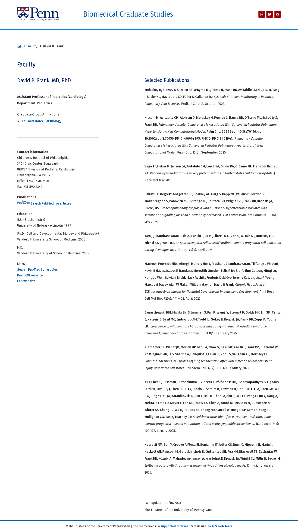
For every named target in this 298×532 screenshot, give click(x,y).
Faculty (32, 46)
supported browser (174, 526)
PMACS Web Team (219, 526)
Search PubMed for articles (44, 203)
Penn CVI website (30, 275)
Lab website (26, 281)
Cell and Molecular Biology (41, 121)
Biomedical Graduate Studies (128, 14)
